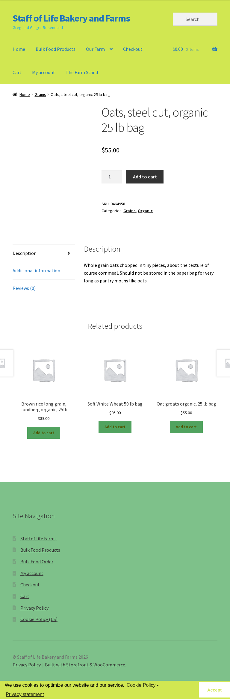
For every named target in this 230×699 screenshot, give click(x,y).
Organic (145, 210)
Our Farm (95, 49)
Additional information (36, 270)
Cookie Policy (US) (39, 619)
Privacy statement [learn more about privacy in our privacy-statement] (25, 694)
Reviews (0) (24, 288)
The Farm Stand (82, 72)
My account (43, 72)
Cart (17, 72)
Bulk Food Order (36, 562)
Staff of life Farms (38, 539)
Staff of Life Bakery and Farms (71, 18)
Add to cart (145, 177)
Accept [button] (214, 690)
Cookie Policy (141, 685)
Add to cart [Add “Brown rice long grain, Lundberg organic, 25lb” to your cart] (43, 432)
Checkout (133, 49)
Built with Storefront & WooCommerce (85, 665)
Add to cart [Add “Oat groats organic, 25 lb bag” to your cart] (186, 426)
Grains (40, 94)
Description (25, 253)
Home (19, 49)
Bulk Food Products (55, 49)
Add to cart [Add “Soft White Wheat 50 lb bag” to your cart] (115, 426)
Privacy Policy (34, 608)
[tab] (44, 253)
